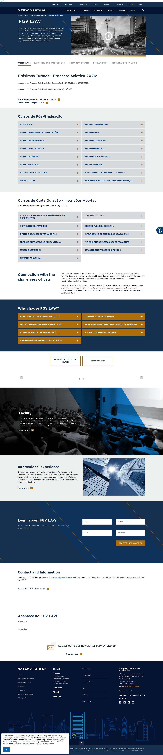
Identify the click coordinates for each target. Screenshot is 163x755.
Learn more (24, 430)
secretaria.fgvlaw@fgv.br (61, 578)
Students (55, 4)
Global (56, 692)
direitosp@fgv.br (132, 686)
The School (58, 669)
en (132, 4)
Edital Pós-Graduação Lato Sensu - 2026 (37, 100)
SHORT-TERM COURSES (82, 63)
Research (57, 697)
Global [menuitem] (111, 10)
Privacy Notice (48, 744)
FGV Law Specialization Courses (65, 361)
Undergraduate (58, 676)
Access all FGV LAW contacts (31, 589)
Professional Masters (60, 684)
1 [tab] (80, 379)
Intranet (20, 674)
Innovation (57, 688)
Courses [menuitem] (84, 10)
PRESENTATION (25, 63)
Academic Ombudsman (26, 678)
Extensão (68, 4)
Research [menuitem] (123, 10)
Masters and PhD (59, 681)
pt (128, 4)
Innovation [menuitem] (99, 10)
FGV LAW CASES (104, 63)
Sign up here (72, 654)
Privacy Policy (23, 698)
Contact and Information (129, 63)
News (96, 4)
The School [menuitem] (71, 10)
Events (106, 4)
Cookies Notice (28, 744)
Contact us (119, 4)
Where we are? (125, 691)
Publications (83, 4)
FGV (2, 1)
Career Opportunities (25, 694)
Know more (23, 488)
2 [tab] (83, 379)
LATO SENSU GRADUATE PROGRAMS (51, 63)
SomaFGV (21, 686)
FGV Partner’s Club (24, 682)
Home (20, 15)
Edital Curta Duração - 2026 (31, 103)
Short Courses (98, 361)
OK (6, 749)
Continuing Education (61, 679)
